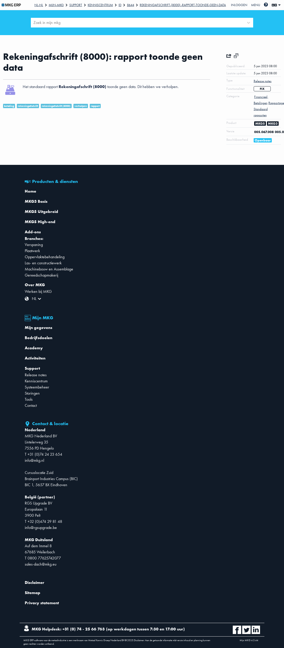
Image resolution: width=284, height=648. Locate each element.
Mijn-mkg (56, 5)
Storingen (32, 393)
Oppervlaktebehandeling (44, 257)
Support (75, 5)
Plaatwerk (32, 250)
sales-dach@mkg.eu (40, 564)
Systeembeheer (37, 387)
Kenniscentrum (100, 5)
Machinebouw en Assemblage (49, 269)
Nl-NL (38, 5)
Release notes (36, 375)
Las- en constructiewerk (43, 263)
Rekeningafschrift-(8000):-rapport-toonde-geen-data (183, 5)
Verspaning (34, 244)
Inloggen (239, 5)
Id (120, 5)
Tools (29, 399)
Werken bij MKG (38, 291)
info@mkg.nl (34, 460)
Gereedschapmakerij (41, 275)
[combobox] (33, 23)
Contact (31, 405)
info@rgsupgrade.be (41, 527)
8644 (130, 5)
